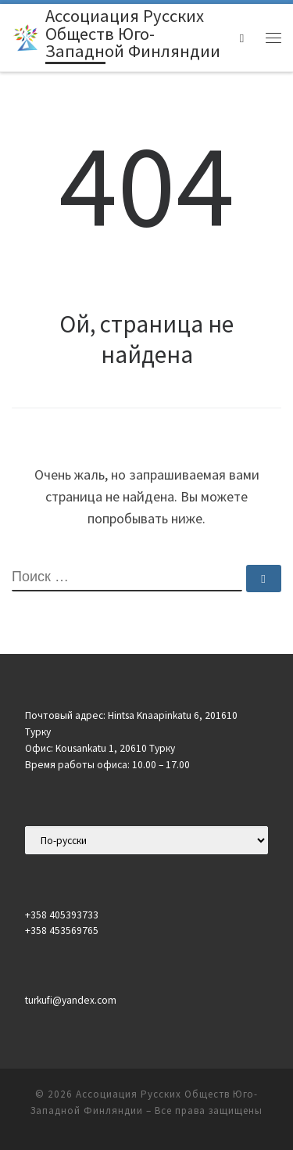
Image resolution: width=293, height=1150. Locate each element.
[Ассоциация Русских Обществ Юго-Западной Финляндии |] (26, 36)
